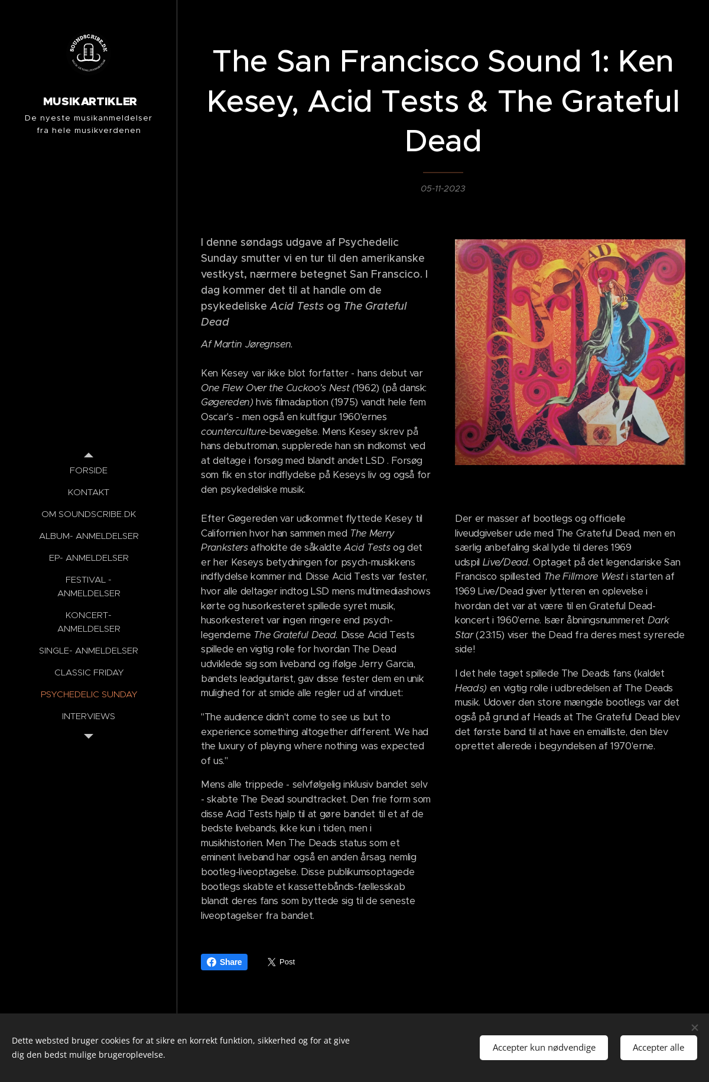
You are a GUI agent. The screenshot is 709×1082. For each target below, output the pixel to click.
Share (224, 962)
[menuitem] (89, 470)
